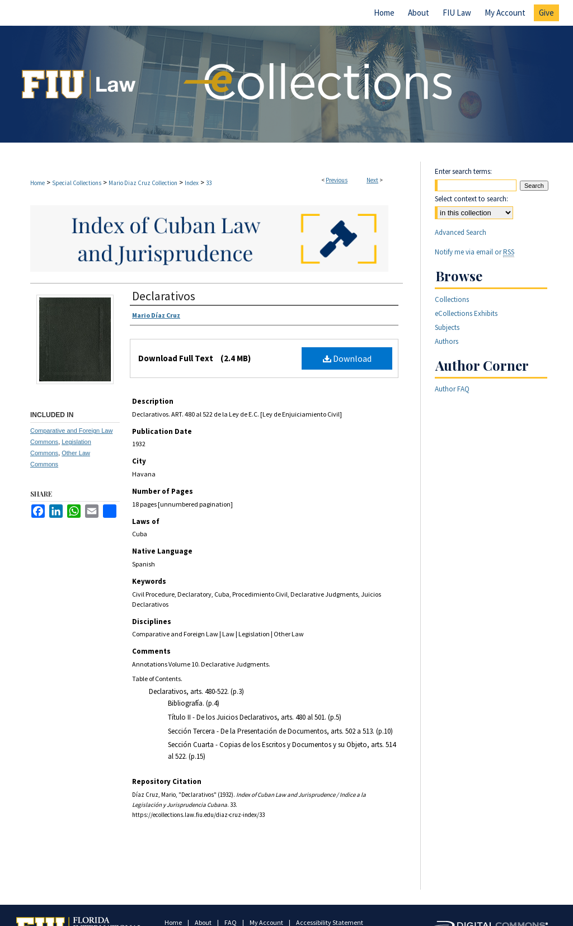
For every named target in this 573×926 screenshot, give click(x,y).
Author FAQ (452, 389)
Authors (446, 341)
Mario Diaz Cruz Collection (143, 183)
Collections (452, 299)
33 (209, 183)
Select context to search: (471, 199)
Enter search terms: (463, 171)
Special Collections (76, 183)
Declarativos (163, 296)
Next (372, 180)
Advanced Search (460, 232)
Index (192, 183)
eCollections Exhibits (466, 313)
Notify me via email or (474, 252)
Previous (336, 180)
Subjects (447, 327)
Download (347, 358)
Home (37, 183)
